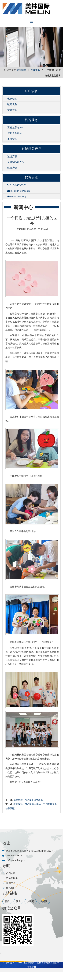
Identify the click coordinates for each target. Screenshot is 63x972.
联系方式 (31, 177)
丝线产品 (12, 167)
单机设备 (12, 138)
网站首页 (21, 69)
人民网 (30, 901)
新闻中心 (35, 69)
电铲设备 (12, 98)
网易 (18, 901)
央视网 (44, 901)
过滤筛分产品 (31, 149)
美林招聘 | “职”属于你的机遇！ (29, 800)
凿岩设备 (12, 109)
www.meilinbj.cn (18, 196)
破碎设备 (12, 104)
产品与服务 (12, 878)
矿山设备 (31, 91)
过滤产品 (12, 156)
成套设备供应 (14, 133)
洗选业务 (31, 120)
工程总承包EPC (15, 127)
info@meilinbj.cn (18, 190)
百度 (7, 901)
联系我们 (10, 887)
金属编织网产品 (15, 162)
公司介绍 (10, 873)
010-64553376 (16, 185)
